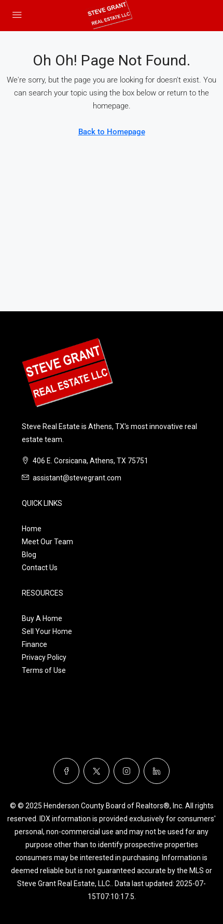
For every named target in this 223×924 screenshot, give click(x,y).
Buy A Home (42, 618)
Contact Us (40, 567)
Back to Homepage (111, 131)
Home (31, 529)
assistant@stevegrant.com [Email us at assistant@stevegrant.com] (77, 478)
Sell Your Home (47, 631)
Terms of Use (44, 670)
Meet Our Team (47, 541)
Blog (29, 554)
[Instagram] (127, 771)
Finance (34, 644)
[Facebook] (66, 771)
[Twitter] (96, 771)
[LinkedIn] (157, 771)
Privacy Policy (44, 657)
